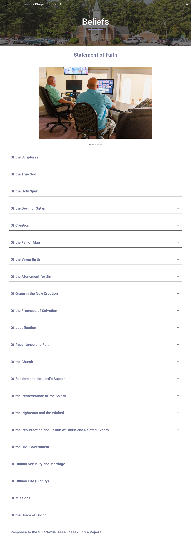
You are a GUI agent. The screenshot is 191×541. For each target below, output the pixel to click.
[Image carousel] (95, 106)
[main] (95, 23)
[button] (187, 4)
